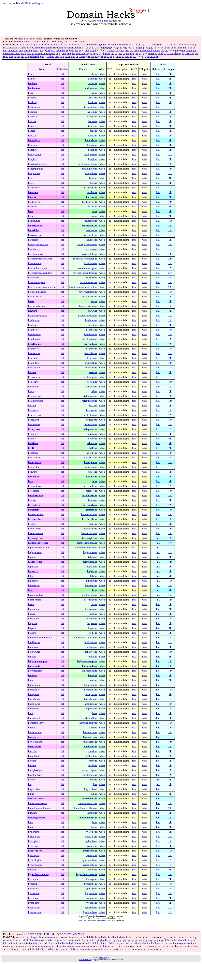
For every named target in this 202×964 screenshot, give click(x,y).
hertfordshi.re (89, 519)
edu (50, 47)
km (63, 50)
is (27, 50)
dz (43, 47)
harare (31, 183)
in (194, 47)
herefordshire (35, 495)
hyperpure (33, 879)
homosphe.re (90, 689)
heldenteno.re (90, 415)
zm (153, 56)
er (63, 47)
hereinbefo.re (90, 505)
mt (190, 50)
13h (170, 201)
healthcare (33, 329)
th (43, 56)
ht (178, 47)
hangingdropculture (38, 164)
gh (121, 47)
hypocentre (33, 893)
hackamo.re (90, 88)
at (69, 44)
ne (50, 53)
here (30, 481)
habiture (32, 78)
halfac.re (92, 97)
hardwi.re (92, 206)
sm (196, 53)
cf (161, 44)
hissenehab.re (90, 599)
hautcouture (34, 220)
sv (18, 56)
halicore (32, 121)
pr (124, 53)
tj (45, 56)
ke (47, 50)
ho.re (94, 713)
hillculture (33, 580)
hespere (32, 524)
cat (152, 44)
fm (90, 47)
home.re (93, 680)
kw (76, 50)
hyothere (32, 869)
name (38, 53)
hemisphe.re (90, 462)
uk (89, 56)
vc (108, 56)
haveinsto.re (91, 249)
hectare (32, 372)
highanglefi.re (89, 538)
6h (170, 74)
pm (112, 53)
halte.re (93, 130)
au (71, 44)
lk (95, 50)
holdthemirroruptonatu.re (84, 637)
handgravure (34, 154)
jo (37, 50)
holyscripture (35, 666)
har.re (94, 216)
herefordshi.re (89, 495)
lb (88, 50)
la (86, 50)
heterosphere (34, 528)
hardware (33, 197)
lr (107, 50)
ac (17, 44)
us (95, 56)
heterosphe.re (90, 528)
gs (149, 47)
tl (50, 56)
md (135, 50)
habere (31, 74)
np (71, 53)
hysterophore (34, 912)
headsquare (34, 320)
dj (31, 47)
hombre (32, 675)
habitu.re (92, 78)
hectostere (33, 386)
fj (84, 47)
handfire (32, 149)
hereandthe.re (90, 486)
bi (105, 44)
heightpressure (35, 400)
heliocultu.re (90, 424)
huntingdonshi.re (88, 817)
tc (26, 56)
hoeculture (33, 618)
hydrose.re (92, 846)
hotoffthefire (34, 756)
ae (23, 44)
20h (170, 808)
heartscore (33, 348)
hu (180, 47)
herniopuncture (35, 514)
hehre (31, 391)
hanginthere (34, 173)
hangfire (32, 159)
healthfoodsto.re (89, 339)
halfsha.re (92, 116)
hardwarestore (35, 201)
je (31, 50)
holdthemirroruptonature (40, 637)
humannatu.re (89, 798)
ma (122, 50)
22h (170, 258)
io (20, 50)
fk (87, 47)
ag (34, 44)
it (29, 50)
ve (111, 56)
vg (114, 56)
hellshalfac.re (90, 457)
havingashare (35, 296)
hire (30, 590)
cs (7, 47)
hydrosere (33, 846)
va (105, 56)
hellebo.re (92, 443)
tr (63, 56)
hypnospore (34, 888)
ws (134, 56)
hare (30, 211)
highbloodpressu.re (87, 542)
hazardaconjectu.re (87, 315)
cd (158, 44)
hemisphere (34, 462)
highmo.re (92, 557)
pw (136, 53)
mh (143, 50)
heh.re (94, 391)
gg (117, 47)
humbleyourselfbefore (39, 808)
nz (80, 53)
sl (193, 53)
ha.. (158, 74)
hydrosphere (35, 850)
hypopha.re (91, 902)
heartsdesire (34, 353)
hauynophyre (34, 235)
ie (186, 47)
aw (75, 44)
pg (100, 53)
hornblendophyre (36, 722)
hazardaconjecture (37, 315)
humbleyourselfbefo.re (85, 808)
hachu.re (92, 83)
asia (65, 44)
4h (170, 211)
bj (112, 44)
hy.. (158, 831)
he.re (94, 481)
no (68, 53)
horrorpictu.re (90, 732)
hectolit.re (92, 381)
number (21, 41)
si (186, 53)
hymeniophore (35, 860)
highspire (33, 566)
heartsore (32, 358)
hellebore (33, 443)
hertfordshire (35, 519)
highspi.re (92, 566)
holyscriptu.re (89, 666)
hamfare (32, 135)
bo (121, 44)
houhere (32, 765)
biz (108, 44)
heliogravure (35, 429)
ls (110, 50)
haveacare (33, 239)
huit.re (94, 794)
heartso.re (92, 358)
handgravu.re (90, 154)
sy (21, 56)
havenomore (34, 263)
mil (147, 50)
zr (157, 56)
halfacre (32, 97)
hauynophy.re (90, 235)
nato (43, 53)
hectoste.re (91, 386)
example (76, 47)
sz (23, 56)
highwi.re (92, 571)
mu (194, 50)
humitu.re (92, 812)
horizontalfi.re (90, 718)
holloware (33, 647)
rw (159, 53)
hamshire (32, 145)
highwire (33, 571)
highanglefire (35, 538)
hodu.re (93, 614)
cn (181, 44)
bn (118, 44)
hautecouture (35, 225)
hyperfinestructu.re (86, 874)
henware (32, 471)
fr (95, 47)
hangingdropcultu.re (87, 164)
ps (130, 53)
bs (127, 44)
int (9, 50)
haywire (32, 310)
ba (84, 44)
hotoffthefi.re (90, 756)
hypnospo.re (91, 888)
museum (7, 53)
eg (56, 47)
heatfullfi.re (91, 363)
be (93, 44)
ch (167, 44)
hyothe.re (92, 869)
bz (146, 44)
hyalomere (33, 831)
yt (145, 56)
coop (194, 44)
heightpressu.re (89, 400)
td (29, 56)
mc (131, 50)
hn (172, 47)
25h (170, 287)
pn (116, 53)
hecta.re (93, 372)
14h (170, 168)
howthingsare (35, 775)
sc (168, 53)
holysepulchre (35, 670)
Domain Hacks (23, 3)
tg (41, 56)
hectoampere (34, 377)
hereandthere (34, 486)
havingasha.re (90, 296)
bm (114, 44)
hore (30, 713)
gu (155, 47)
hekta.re (93, 405)
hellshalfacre (34, 457)
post (120, 53)
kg (50, 50)
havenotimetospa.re (87, 268)
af (31, 44)
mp (176, 50)
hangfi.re (92, 159)
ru (156, 53)
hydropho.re (91, 841)
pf (97, 53)
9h (170, 88)
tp (61, 56)
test (35, 56)
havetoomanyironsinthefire (41, 287)
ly (120, 50)
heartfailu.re (90, 344)
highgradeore (35, 552)
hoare (31, 604)
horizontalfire (35, 718)
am (42, 44)
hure (30, 822)
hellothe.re (91, 453)
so (7, 56)
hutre (30, 827)
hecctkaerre (34, 367)
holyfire (32, 656)
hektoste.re (91, 410)
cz (22, 47)
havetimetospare (36, 282)
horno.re (93, 727)
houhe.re (92, 765)
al (39, 44)
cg (164, 44)
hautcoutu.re (91, 220)
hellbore (32, 438)
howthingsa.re (90, 775)
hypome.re (91, 898)
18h (170, 164)
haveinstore (34, 249)
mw (18, 53)
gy (162, 47)
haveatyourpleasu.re (87, 244)
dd (24, 47)
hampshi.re (91, 140)
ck (172, 44)
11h (170, 107)
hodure (31, 614)
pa (91, 53)
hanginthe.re (91, 173)
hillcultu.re (91, 580)
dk (33, 47)
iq (22, 50)
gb (101, 47)
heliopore (33, 434)
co (184, 44)
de (28, 47)
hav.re (94, 301)
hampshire (34, 140)
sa (162, 53)
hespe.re (93, 524)
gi (124, 47)
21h (170, 273)
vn (119, 56)
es (65, 47)
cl (175, 44)
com (189, 44)
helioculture (34, 424)
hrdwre (31, 779)
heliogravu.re (90, 429)
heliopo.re (92, 434)
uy (98, 56)
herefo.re (92, 500)
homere (32, 680)
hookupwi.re (90, 704)
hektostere (33, 410)
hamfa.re (92, 135)
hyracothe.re (91, 907)
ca (149, 44)
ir (25, 50)
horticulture (34, 746)
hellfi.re (93, 448)
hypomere (33, 898)
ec (46, 47)
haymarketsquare (36, 306)
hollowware (34, 651)
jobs (41, 50)
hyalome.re (91, 831)
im (191, 47)
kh (53, 50)
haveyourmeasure (37, 291)
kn (67, 50)
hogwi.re (92, 628)
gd (104, 47)
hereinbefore (35, 505)
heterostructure (35, 533)
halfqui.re (92, 112)
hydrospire (33, 855)
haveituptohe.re (89, 254)
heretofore (33, 509)
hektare (32, 405)
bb (87, 44)
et (68, 47)
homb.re (92, 675)
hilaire (31, 576)
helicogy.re (91, 419)
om (83, 53)
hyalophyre (34, 836)
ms (187, 50)
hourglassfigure (36, 770)
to (58, 56)
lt (112, 50)
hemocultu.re (90, 467)
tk (48, 56)
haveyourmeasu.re (88, 291)
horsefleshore (35, 741)
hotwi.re (93, 760)
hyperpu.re (91, 879)
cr (4, 47)
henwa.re (92, 471)
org (87, 53)
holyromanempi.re (87, 661)
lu (114, 50)
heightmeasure (35, 396)
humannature (35, 798)
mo (166, 50)
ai (36, 44)
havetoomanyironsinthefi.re (83, 287)
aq (51, 44)
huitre (31, 794)
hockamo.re (91, 609)
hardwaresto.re (89, 201)
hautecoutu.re (89, 225)
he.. (158, 320)
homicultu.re (90, 685)
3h (170, 784)
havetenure (33, 277)
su (15, 56)
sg (180, 53)
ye (142, 56)
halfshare (32, 116)
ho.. (158, 604)
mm (158, 50)
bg (99, 44)
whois (102, 74)
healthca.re (91, 329)
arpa (58, 44)
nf (57, 53)
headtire (32, 325)
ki (57, 50)
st (12, 56)
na (33, 53)
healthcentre (34, 334)
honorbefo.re (90, 699)
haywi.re (92, 310)
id (183, 47)
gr (147, 47)
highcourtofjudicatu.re (86, 547)
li (93, 50)
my (26, 53)
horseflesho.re (90, 741)
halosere (32, 126)
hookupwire (34, 704)
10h (170, 230)
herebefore (33, 490)
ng (60, 53)
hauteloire (33, 230)
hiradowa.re (91, 585)
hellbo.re (92, 438)
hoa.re (94, 604)
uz (102, 56)
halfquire (32, 112)
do (40, 47)
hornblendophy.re (88, 722)
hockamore (33, 609)
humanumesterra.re (87, 803)
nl (65, 53)
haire (30, 93)
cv (12, 47)
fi (82, 47)
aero (27, 44)
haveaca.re (91, 239)
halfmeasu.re (90, 107)
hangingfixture (35, 168)
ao (48, 44)
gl (126, 47)
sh (183, 53)
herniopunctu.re (89, 514)
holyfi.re (93, 656)
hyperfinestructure (38, 874)
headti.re (92, 325)
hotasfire (32, 751)
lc (91, 50)
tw (77, 56)
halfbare (32, 102)
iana (134, 74)
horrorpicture (35, 732)
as (62, 44)
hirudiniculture (35, 595)
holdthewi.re (90, 642)
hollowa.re (91, 647)
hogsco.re (92, 623)
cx (16, 47)
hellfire (32, 448)
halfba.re (92, 102)
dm (36, 47)
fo (93, 47)
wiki (144, 74)
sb (165, 53)
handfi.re (92, 149)
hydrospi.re (91, 855)
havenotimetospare (37, 268)
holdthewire (34, 642)
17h (170, 268)
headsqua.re (91, 320)
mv (14, 53)
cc (155, 44)
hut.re (94, 827)
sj (188, 53)
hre (29, 784)
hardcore (33, 192)
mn (162, 50)
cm (178, 44)
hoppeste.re (91, 708)
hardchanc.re (90, 187)
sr (10, 56)
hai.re (94, 93)
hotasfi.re (92, 751)
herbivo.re (91, 476)
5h (170, 93)
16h (170, 803)
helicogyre (33, 419)
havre (31, 301)
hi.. (158, 538)
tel (31, 56)
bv (136, 44)
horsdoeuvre (35, 737)
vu (123, 56)
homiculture (34, 685)
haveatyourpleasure (38, 244)
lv (117, 50)
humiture (32, 812)
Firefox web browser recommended (92, 920)
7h (170, 83)
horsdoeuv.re (90, 737)
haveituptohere (35, 254)
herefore (32, 500)
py (140, 53)
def (62, 74)
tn (56, 56)
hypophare (33, 902)
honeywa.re (91, 694)
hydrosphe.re (90, 850)
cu (9, 47)
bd (90, 44)
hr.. (158, 779)
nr (74, 53)
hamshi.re (92, 145)
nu (77, 53)
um (92, 56)
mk (150, 50)
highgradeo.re (90, 552)
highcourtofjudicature (39, 547)
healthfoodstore (36, 339)
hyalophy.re (91, 836)
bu (133, 44)
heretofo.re (91, 509)
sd (174, 53)
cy (19, 47)
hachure (32, 83)
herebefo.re (91, 490)
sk (191, 53)
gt (152, 47)
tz (80, 56)
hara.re (93, 183)
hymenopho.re (90, 865)
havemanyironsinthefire (40, 258)
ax (78, 44)
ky (80, 50)
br (124, 44)
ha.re (94, 211)
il (188, 47)
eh (59, 47)
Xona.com (7, 3)
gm (129, 47)
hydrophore (34, 841)
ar (54, 44)
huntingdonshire (37, 817)
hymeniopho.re (89, 860)
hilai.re (93, 576)
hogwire (32, 628)
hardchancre (34, 187)
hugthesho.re (90, 789)
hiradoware (34, 585)
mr (183, 50)
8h (170, 78)
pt (133, 53)
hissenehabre (34, 599)
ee (53, 47)
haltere (31, 130)
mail (127, 50)
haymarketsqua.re (88, 306)
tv (74, 56)
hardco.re (92, 192)
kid (59, 50)
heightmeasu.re (89, 396)
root (152, 53)
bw (139, 44)
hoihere (32, 632)
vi (117, 56)
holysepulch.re (89, 670)
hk (165, 47)
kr (73, 50)
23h (170, 637)
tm (52, 56)
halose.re (92, 126)
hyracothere (34, 907)
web (127, 56)
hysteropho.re (90, 912)
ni (63, 53)
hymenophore (35, 865)
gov (137, 47)
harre (30, 216)
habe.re (93, 74)
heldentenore (34, 415)
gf (115, 47)
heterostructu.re (89, 533)
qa (143, 53)
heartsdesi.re (90, 353)
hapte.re (93, 178)
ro (149, 53)
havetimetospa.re (88, 282)
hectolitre (33, 381)
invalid (14, 50)
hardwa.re (91, 197)
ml (154, 50)
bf (96, 44)
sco (171, 53)
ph (103, 53)
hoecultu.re (91, 618)
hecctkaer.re (91, 367)
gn (133, 47)
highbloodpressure (38, 542)
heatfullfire (33, 363)
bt (130, 44)
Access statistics (85, 959)
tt (71, 56)
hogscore (32, 623)
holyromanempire (38, 661)
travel (67, 56)
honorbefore (34, 699)
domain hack (101, 20)
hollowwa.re (91, 651)
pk (106, 53)
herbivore (33, 476)
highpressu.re (90, 561)
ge (107, 47)
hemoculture (34, 467)
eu (70, 47)
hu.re (94, 822)
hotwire (32, 760)
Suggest (39, 3)
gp (140, 47)
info (5, 50)
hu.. (158, 789)
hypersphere (34, 883)
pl (109, 53)
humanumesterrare (37, 803)
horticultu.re (90, 746)
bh (102, 44)
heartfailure (34, 344)
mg (139, 50)
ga (98, 47)
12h (170, 225)
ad (20, 44)
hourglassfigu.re (89, 770)
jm (34, 50)
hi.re (94, 590)
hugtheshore (34, 789)
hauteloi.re (91, 230)
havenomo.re (90, 263)
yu (147, 56)
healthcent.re (90, 334)
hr (175, 47)
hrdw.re (93, 779)
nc (47, 53)
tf (38, 56)
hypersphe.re (90, 883)
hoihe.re (93, 632)
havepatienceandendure (40, 273)
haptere (32, 178)
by (143, 44)
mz (30, 53)
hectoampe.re (90, 377)
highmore (33, 557)
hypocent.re (91, 893)
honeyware (33, 694)
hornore (32, 727)
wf (131, 56)
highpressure (35, 561)
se (177, 53)
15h (170, 282)
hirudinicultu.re (89, 595)
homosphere (34, 689)
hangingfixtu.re (89, 168)
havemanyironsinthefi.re (85, 258)
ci (170, 44)
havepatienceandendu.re (85, 273)
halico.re (92, 121)
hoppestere (33, 708)
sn (4, 56)
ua (82, 56)
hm (168, 47)
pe (94, 53)
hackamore (34, 88)
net (53, 53)
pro (127, 53)
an (45, 44)
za (151, 56)
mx (22, 53)
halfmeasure (34, 107)
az (81, 44)
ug (85, 56)
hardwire (32, 206)
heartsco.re (91, 348)
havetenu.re (91, 277)
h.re (95, 784)
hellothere (33, 453)
